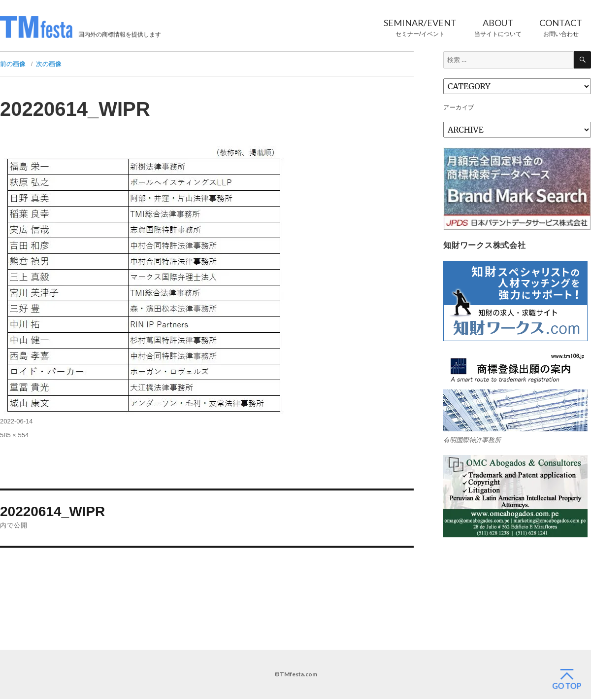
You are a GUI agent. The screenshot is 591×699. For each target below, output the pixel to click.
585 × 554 (14, 435)
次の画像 (49, 64)
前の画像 (13, 64)
